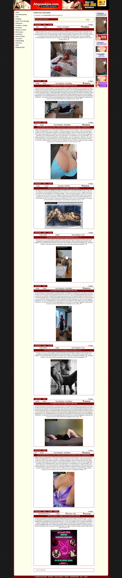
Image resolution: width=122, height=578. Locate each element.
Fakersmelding (19, 40)
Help (16, 45)
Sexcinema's (18, 34)
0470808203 (86, 27)
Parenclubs (18, 27)
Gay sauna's (18, 38)
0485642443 (86, 186)
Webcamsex (19, 23)
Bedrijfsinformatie (74, 576)
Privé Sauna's (19, 32)
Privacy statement (59, 576)
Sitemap (67, 576)
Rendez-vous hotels (20, 30)
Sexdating (18, 19)
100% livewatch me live (101, 56)
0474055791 (87, 124)
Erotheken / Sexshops (21, 25)
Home (17, 12)
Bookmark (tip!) (20, 47)
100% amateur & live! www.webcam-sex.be (101, 15)
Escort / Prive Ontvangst (22, 21)
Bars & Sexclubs (20, 36)
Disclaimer (50, 576)
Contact (86, 576)
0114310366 (88, 513)
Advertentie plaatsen (21, 14)
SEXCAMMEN (100, 54)
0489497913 (87, 83)
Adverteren (18, 43)
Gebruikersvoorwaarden (41, 576)
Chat (17, 16)
